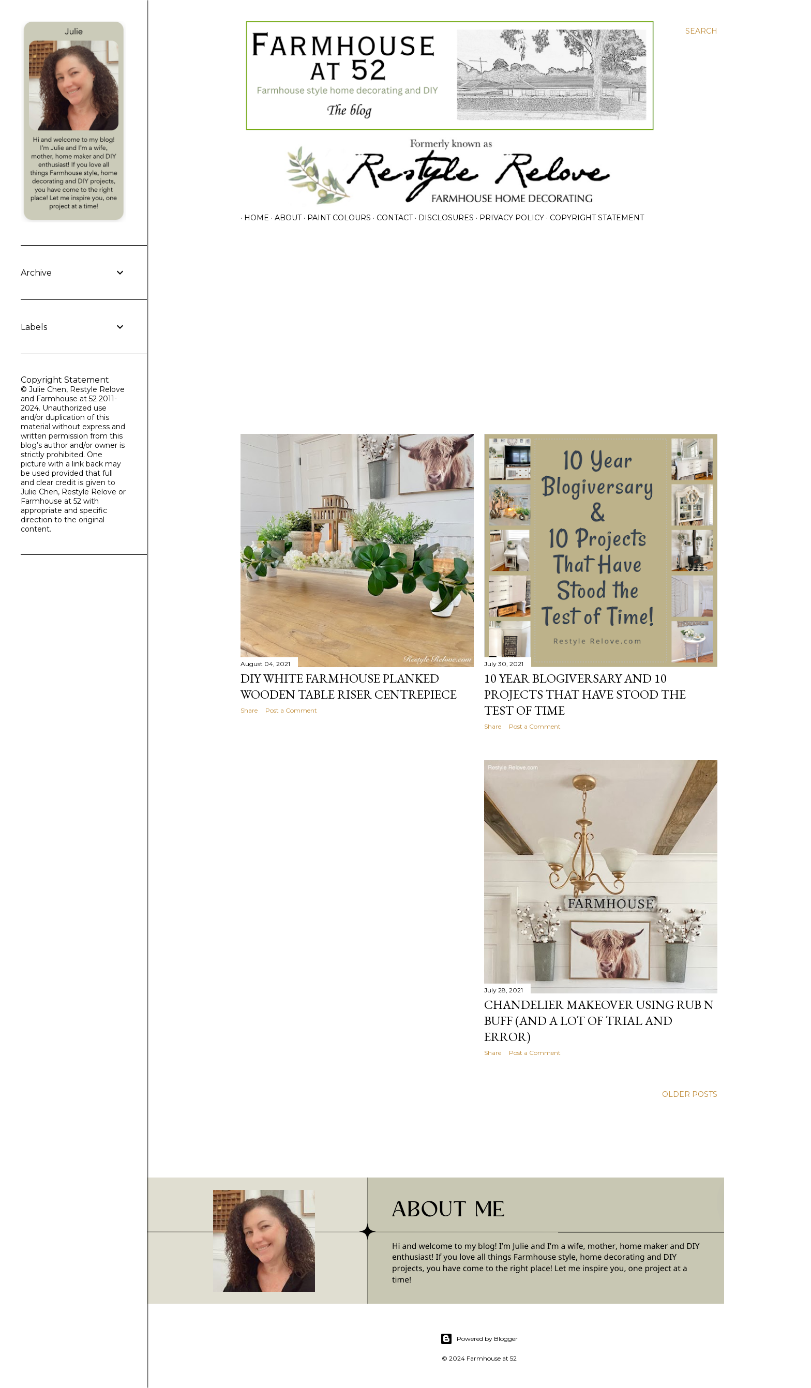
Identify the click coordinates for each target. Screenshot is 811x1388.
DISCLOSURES (442, 217)
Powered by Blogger (479, 1339)
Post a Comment (291, 710)
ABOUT (284, 217)
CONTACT (391, 217)
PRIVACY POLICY (508, 217)
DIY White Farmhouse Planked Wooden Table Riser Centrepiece (349, 686)
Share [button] (249, 710)
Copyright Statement (593, 217)
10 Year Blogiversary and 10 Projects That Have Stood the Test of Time (585, 694)
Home (253, 217)
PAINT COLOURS (335, 217)
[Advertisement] (479, 335)
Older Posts (689, 1094)
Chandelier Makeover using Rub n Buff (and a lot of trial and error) (599, 1021)
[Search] (701, 31)
